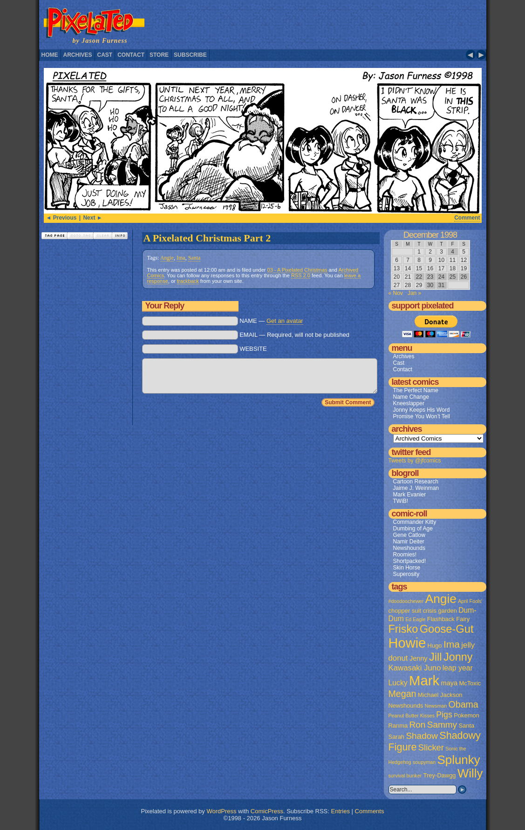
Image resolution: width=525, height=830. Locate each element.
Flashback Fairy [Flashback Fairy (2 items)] (448, 619)
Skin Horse (407, 567)
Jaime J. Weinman (416, 488)
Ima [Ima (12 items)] (451, 644)
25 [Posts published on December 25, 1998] (453, 277)
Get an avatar (284, 320)
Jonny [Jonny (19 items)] (458, 657)
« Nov (396, 293)
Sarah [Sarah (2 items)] (397, 736)
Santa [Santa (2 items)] (466, 725)
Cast (105, 55)
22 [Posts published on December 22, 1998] (419, 277)
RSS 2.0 (300, 275)
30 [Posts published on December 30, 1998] (430, 285)
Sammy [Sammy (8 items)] (442, 725)
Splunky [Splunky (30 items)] (458, 759)
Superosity (406, 574)
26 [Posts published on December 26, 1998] (464, 277)
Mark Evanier (409, 494)
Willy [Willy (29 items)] (470, 773)
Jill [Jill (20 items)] (435, 657)
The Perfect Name (415, 390)
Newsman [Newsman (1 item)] (436, 706)
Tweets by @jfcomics (415, 460)
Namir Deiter (408, 541)
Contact (130, 55)
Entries (340, 811)
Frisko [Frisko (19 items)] (403, 629)
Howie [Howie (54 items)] (407, 643)
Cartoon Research (415, 481)
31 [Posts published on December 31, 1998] (441, 285)
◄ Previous (61, 217)
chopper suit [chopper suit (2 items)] (405, 610)
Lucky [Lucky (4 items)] (398, 683)
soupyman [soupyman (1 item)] (424, 762)
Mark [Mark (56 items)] (424, 680)
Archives (77, 55)
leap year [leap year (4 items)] (458, 668)
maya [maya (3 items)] (449, 683)
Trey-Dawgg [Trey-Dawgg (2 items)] (439, 775)
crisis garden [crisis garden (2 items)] (440, 610)
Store (159, 55)
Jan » (414, 293)
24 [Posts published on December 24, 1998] (441, 277)
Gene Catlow (409, 535)
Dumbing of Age (413, 528)
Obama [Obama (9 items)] (463, 704)
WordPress (221, 811)
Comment (467, 217)
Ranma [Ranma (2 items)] (398, 725)
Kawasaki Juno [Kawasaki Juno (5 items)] (415, 667)
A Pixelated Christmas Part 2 (207, 238)
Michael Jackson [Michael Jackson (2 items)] (440, 694)
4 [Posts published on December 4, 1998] (452, 251)
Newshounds (409, 548)
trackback (188, 281)
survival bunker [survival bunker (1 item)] (405, 775)
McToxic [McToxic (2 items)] (470, 683)
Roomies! (405, 554)
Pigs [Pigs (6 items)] (444, 714)
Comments (369, 811)
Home (49, 55)
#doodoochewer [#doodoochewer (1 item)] (406, 601)
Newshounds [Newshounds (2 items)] (406, 705)
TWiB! (401, 501)
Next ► (92, 217)
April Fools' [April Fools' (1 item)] (470, 601)
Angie (167, 257)
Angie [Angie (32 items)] (441, 599)
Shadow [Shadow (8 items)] (422, 736)
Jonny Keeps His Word (421, 410)
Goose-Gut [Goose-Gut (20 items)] (447, 629)
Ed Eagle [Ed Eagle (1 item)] (415, 619)
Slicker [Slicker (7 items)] (431, 747)
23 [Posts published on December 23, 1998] (430, 277)
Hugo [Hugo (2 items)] (435, 645)
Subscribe (190, 55)
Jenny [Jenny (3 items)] (418, 658)
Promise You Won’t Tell (421, 416)
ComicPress (267, 811)
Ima (181, 257)
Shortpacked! (409, 561)
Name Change (411, 397)
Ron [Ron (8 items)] (417, 725)
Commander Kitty (414, 522)
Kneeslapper (408, 403)
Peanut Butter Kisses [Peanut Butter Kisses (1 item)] (412, 715)
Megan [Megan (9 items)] (402, 694)
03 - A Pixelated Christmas (297, 270)
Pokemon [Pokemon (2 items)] (466, 715)
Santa (194, 257)
